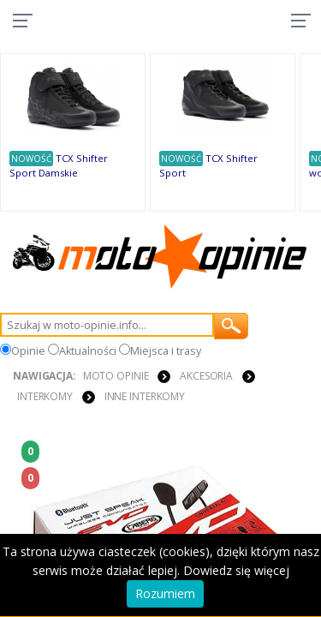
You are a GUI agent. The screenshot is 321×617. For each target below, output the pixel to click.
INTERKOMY (45, 396)
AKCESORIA (206, 375)
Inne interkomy (144, 396)
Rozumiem (165, 593)
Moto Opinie (116, 375)
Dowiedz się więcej (236, 570)
